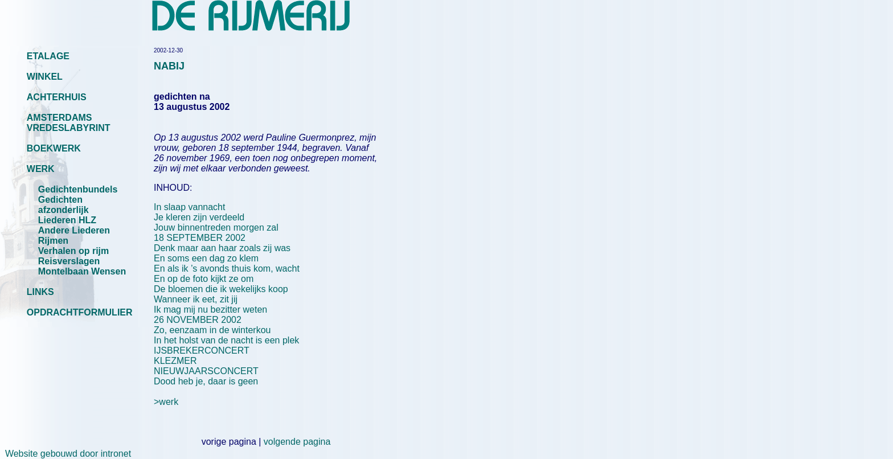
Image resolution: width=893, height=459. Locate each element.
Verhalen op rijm (73, 251)
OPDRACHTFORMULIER (80, 312)
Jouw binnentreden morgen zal (216, 227)
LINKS (40, 292)
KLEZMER (175, 361)
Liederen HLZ (67, 220)
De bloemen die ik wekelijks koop (221, 289)
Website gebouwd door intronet (65, 453)
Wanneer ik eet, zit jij (195, 299)
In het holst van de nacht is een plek (226, 340)
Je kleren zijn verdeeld (199, 217)
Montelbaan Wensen (82, 271)
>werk (166, 402)
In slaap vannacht (189, 207)
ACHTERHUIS (57, 97)
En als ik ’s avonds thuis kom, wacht (227, 268)
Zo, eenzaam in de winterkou (212, 330)
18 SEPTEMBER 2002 (199, 238)
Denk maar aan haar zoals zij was (222, 248)
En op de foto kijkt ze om (203, 279)
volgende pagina (297, 441)
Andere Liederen (74, 230)
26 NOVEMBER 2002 (197, 320)
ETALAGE (48, 56)
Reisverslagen (69, 261)
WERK (41, 169)
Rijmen (53, 240)
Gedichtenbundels (78, 189)
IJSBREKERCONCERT (201, 350)
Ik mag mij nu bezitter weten (210, 309)
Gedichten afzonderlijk (63, 205)
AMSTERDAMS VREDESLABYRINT (68, 123)
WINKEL (45, 76)
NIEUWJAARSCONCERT (206, 371)
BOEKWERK (54, 148)
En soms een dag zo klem (206, 258)
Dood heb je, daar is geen (206, 381)
